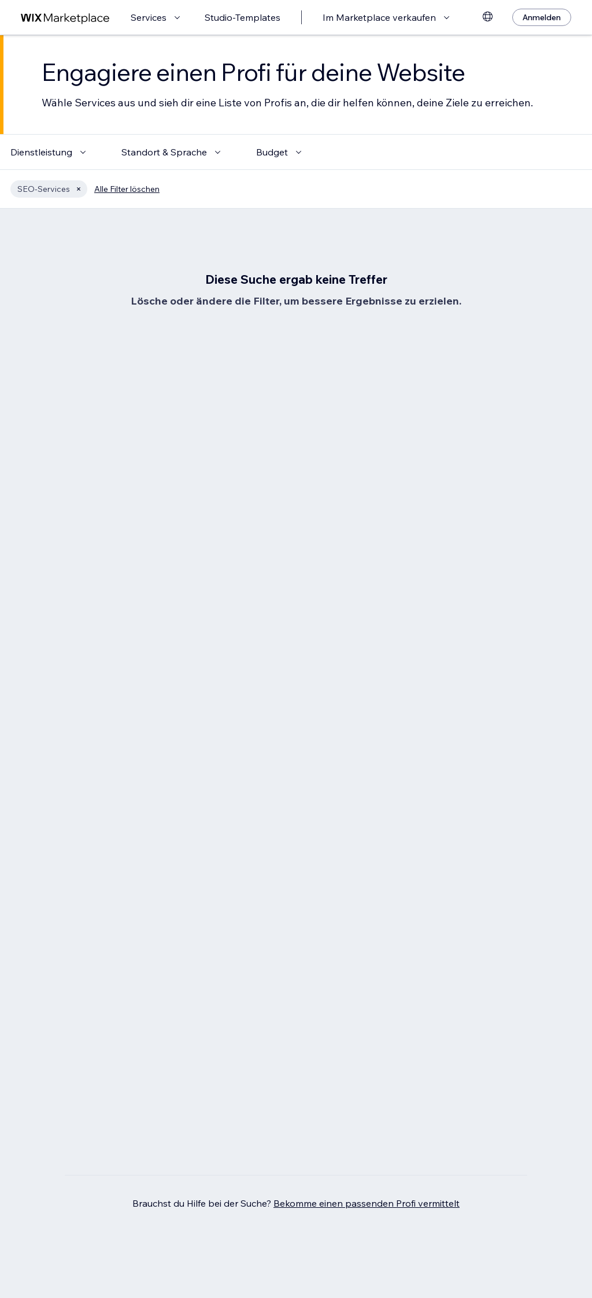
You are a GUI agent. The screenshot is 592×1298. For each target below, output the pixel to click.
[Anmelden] (541, 17)
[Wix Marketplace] (65, 17)
